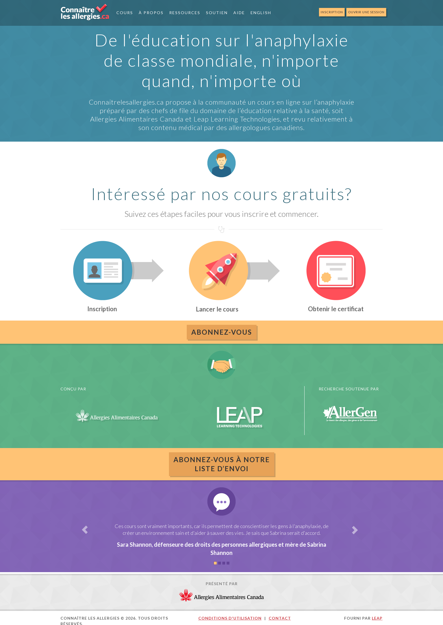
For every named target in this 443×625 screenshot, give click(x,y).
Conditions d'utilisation (230, 618)
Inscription (332, 12)
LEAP (377, 618)
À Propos (151, 12)
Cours (124, 12)
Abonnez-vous (221, 332)
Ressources (184, 12)
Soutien (217, 12)
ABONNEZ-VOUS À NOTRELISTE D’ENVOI (221, 464)
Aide (239, 12)
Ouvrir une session (366, 12)
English (261, 12)
